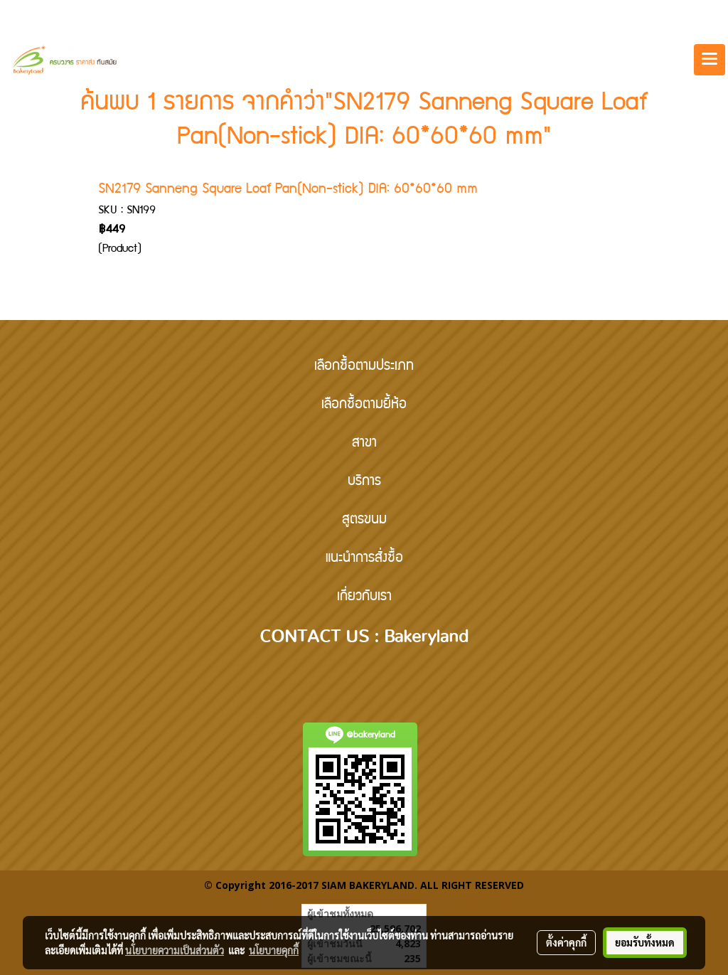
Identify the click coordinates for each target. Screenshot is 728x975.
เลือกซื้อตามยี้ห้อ (364, 405)
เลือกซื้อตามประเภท (364, 367)
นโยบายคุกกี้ (274, 950)
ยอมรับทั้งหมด (645, 942)
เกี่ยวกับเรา (364, 597)
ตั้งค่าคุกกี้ (566, 942)
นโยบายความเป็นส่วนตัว (174, 950)
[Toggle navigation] (709, 59)
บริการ (364, 482)
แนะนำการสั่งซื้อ (364, 559)
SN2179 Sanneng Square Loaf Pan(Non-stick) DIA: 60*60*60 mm (288, 190)
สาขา (364, 443)
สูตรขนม (364, 520)
